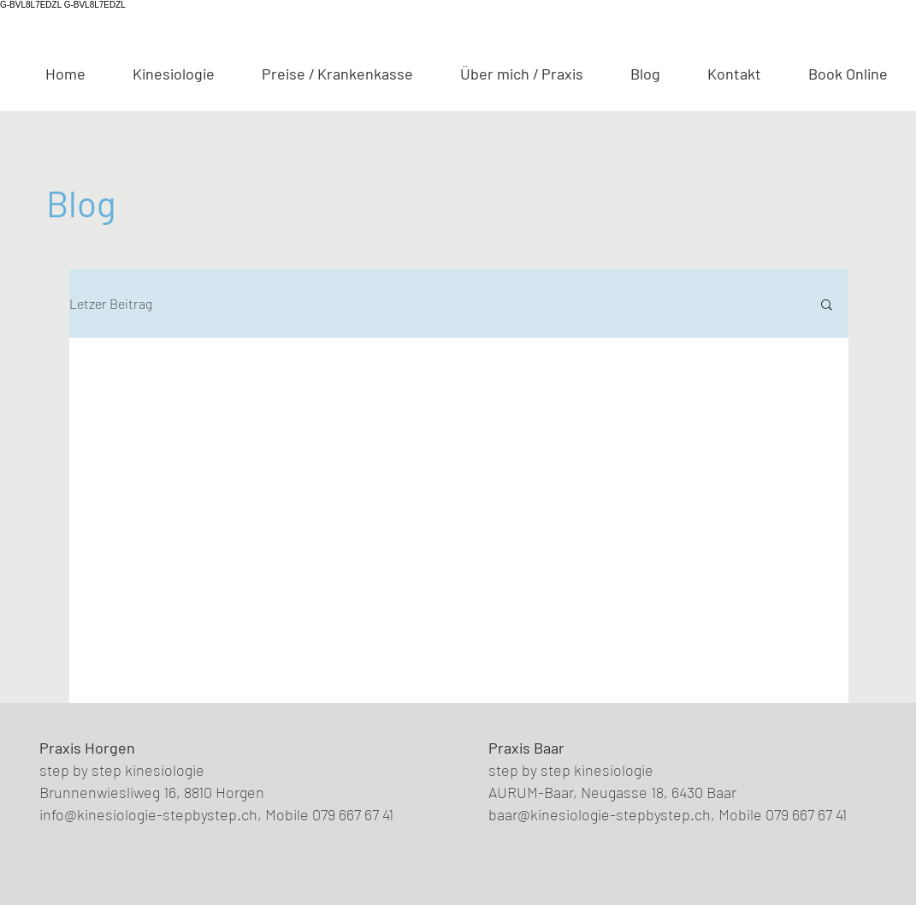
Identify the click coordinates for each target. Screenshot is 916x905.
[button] (826, 306)
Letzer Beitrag (110, 303)
